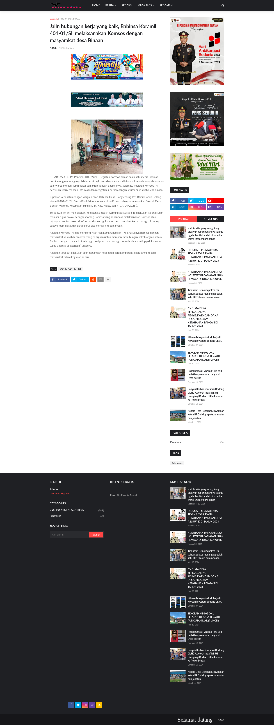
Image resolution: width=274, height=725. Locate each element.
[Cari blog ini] (69, 534)
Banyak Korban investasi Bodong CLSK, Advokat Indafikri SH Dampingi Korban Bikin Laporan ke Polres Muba (206, 394)
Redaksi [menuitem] (127, 5)
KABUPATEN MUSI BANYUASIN (77, 510)
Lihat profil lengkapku (60, 493)
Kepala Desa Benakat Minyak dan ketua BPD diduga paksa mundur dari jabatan (206, 414)
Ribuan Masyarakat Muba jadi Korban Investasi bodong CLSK (205, 339)
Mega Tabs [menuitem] (145, 5)
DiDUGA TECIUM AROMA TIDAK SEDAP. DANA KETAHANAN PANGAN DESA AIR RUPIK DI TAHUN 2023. (205, 255)
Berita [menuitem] (109, 5)
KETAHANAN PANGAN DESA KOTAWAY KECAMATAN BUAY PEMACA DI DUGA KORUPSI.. (205, 275)
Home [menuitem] (96, 5)
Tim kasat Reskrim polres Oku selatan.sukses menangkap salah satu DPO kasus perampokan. (205, 293)
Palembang (197, 442)
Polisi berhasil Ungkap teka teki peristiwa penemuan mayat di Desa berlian (205, 374)
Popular (183, 219)
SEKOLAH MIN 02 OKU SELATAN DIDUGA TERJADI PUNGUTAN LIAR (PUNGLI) (204, 356)
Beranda (54, 18)
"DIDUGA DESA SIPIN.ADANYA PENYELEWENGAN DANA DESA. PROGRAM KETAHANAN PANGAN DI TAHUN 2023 (203, 317)
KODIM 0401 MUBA (70, 18)
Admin (54, 489)
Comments (211, 219)
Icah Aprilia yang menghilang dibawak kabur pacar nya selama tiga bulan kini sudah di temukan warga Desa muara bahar (205, 233)
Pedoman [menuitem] (166, 5)
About (221, 719)
